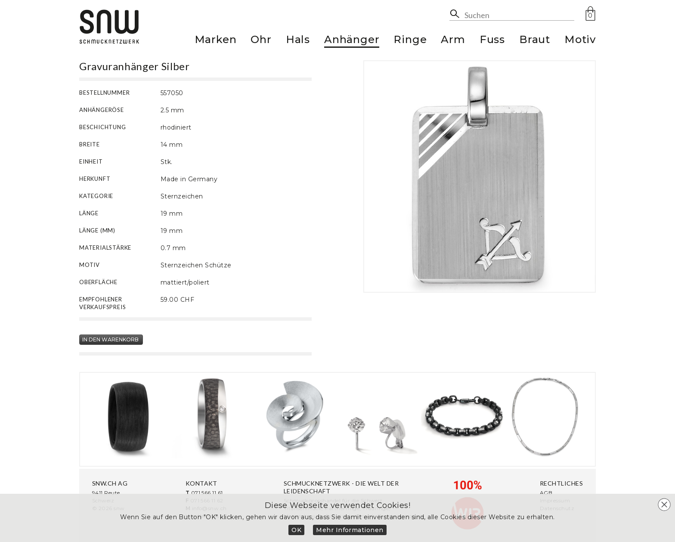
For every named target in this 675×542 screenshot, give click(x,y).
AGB (546, 492)
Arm (453, 41)
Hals (298, 41)
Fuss (492, 41)
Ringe (410, 41)
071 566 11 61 (207, 492)
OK (296, 530)
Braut (534, 41)
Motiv (580, 41)
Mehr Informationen (350, 530)
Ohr (261, 41)
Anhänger (351, 41)
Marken (216, 41)
